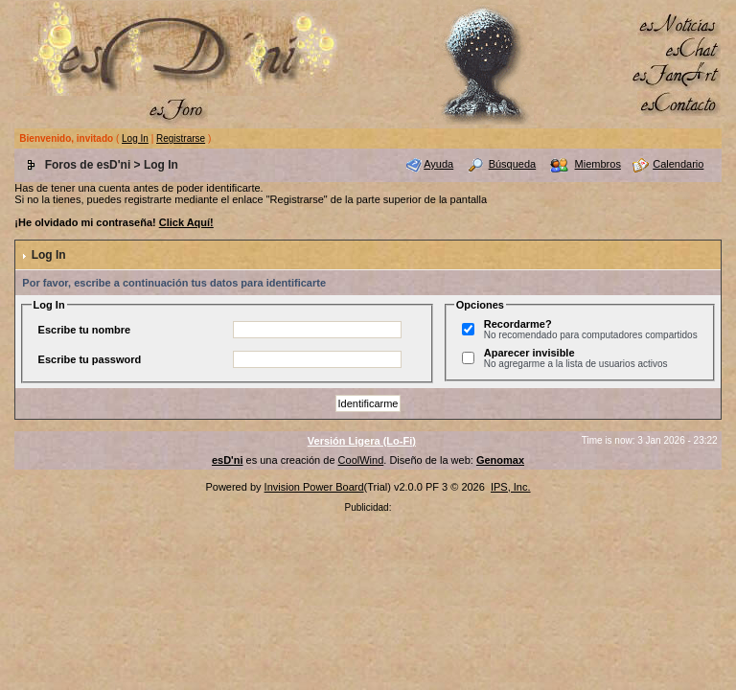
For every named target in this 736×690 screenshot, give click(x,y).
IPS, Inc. (511, 487)
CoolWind (361, 460)
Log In (135, 138)
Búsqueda (513, 164)
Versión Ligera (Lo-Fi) (362, 441)
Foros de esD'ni (88, 165)
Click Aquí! (186, 222)
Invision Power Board (314, 487)
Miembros (598, 164)
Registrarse (180, 138)
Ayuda (438, 164)
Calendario (678, 164)
